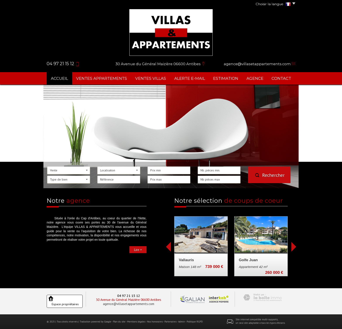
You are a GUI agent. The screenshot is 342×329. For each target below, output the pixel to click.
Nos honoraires (155, 321)
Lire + (138, 249)
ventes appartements (101, 78)
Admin (181, 321)
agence (254, 78)
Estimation (225, 78)
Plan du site (119, 321)
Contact (281, 78)
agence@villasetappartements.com (257, 64)
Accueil (59, 78)
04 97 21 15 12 (128, 295)
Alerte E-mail (189, 78)
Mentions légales (136, 321)
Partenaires (170, 321)
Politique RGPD (195, 321)
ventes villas (150, 78)
